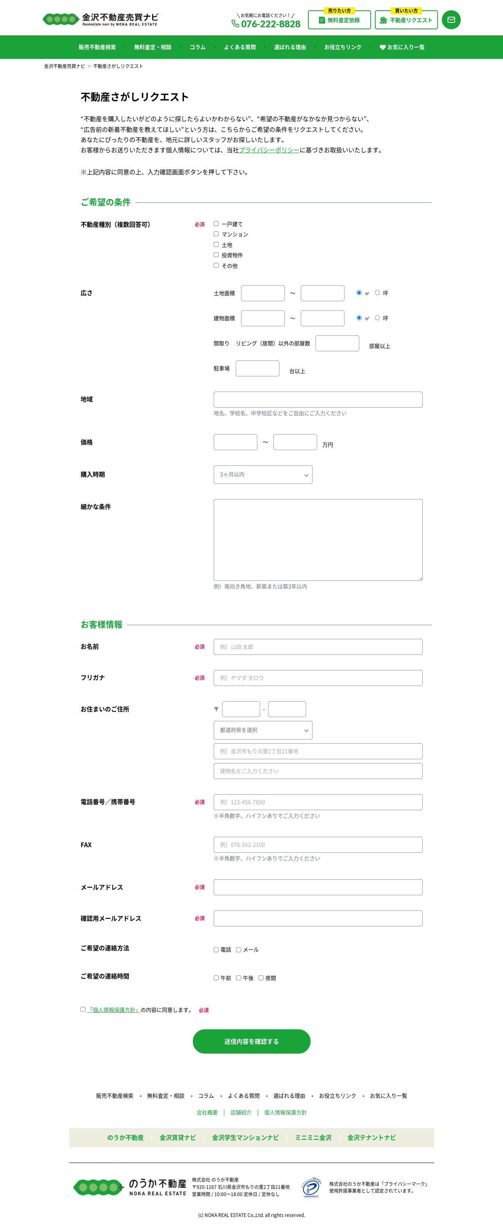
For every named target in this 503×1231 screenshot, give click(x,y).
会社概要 (207, 1112)
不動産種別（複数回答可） (117, 224)
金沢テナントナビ (371, 1138)
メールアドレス (102, 887)
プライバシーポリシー (269, 150)
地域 (87, 399)
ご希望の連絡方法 (105, 948)
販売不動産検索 (97, 47)
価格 (87, 442)
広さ (87, 293)
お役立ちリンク (343, 47)
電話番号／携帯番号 (108, 802)
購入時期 (93, 474)
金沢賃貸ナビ (178, 1138)
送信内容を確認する (251, 1041)
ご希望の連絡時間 (105, 976)
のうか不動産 (125, 1138)
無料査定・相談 (152, 47)
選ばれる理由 (290, 47)
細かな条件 (96, 507)
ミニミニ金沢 (313, 1138)
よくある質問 (240, 47)
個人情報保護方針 (285, 1112)
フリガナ (93, 678)
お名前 (90, 646)
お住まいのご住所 (105, 709)
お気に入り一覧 (402, 47)
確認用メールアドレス (111, 918)
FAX (86, 845)
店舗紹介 (241, 1112)
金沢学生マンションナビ (245, 1138)
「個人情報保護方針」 (114, 1010)
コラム (198, 47)
